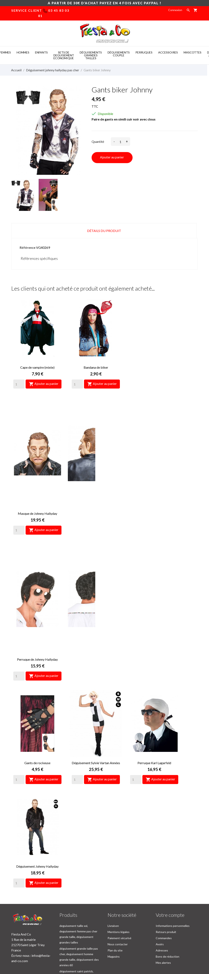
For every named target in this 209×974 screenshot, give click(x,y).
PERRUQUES (143, 52)
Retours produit (166, 876)
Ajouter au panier (112, 157)
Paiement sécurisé (119, 882)
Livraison (113, 870)
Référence (27, 247)
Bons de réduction (167, 900)
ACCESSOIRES (168, 52)
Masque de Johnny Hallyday (154, 367)
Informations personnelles (173, 870)
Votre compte (170, 859)
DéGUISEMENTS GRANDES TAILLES (91, 55)
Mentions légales (118, 876)
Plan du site (115, 894)
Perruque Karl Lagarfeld (37, 574)
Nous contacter (118, 888)
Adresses (162, 894)
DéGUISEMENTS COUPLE (119, 54)
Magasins (114, 900)
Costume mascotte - (82, 948)
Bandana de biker (96, 367)
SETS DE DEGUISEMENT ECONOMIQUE (63, 55)
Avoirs (160, 888)
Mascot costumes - (50, 948)
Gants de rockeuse (96, 471)
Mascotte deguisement (155, 948)
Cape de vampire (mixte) (37, 367)
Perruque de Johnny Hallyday (37, 471)
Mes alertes (163, 906)
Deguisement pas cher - (118, 948)
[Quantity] (19, 384)
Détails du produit (104, 231)
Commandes (164, 882)
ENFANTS (41, 52)
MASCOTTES (192, 52)
